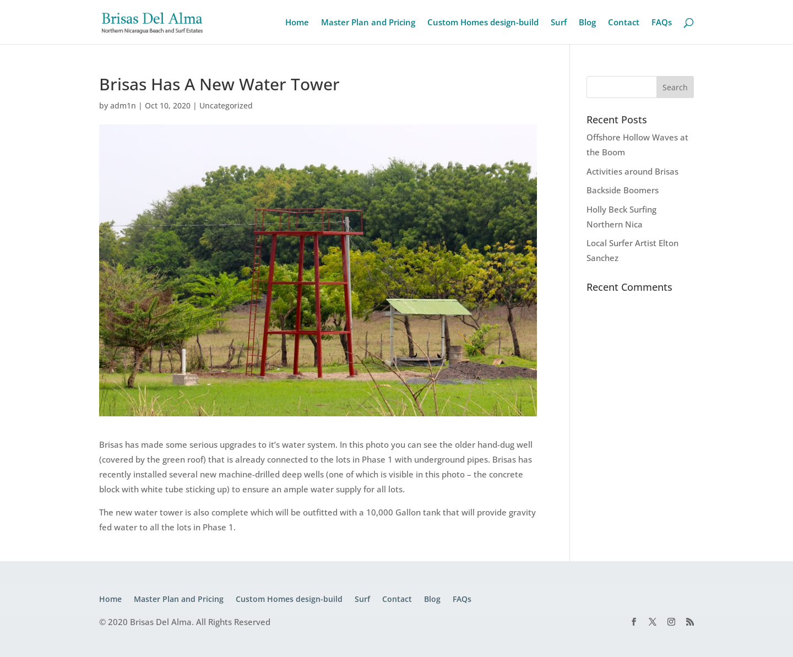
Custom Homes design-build (483, 23)
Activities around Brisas (632, 171)
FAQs (661, 23)
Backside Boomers (622, 190)
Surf (559, 23)
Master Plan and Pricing (368, 23)
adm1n (123, 105)
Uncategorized (226, 105)
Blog (587, 23)
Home (297, 23)
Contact (623, 23)
